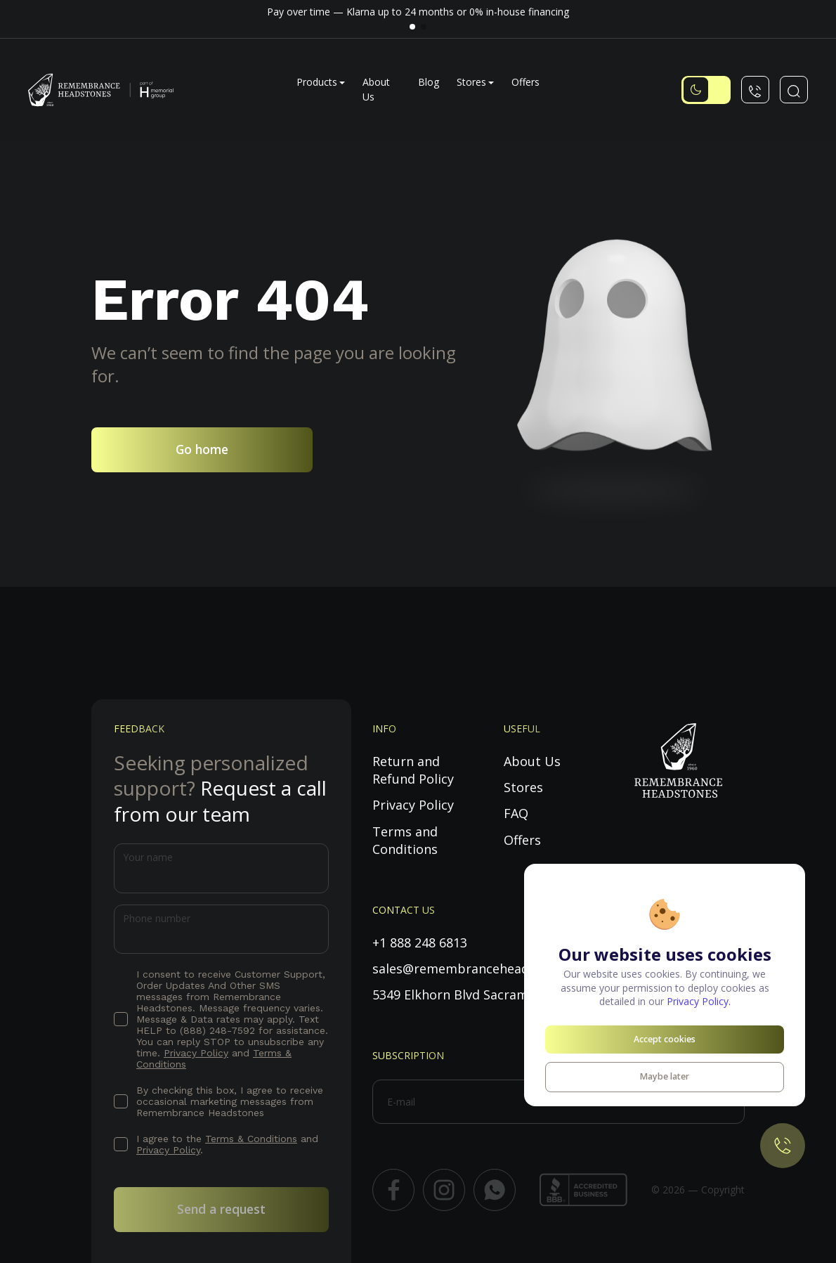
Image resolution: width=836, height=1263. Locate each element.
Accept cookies (664, 1039)
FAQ (516, 813)
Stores (471, 82)
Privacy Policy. (699, 1001)
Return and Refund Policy (413, 770)
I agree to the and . (227, 1144)
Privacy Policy (196, 1052)
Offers (525, 82)
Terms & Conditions (251, 1138)
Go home (202, 449)
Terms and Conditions (405, 840)
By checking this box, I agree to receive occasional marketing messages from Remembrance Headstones (229, 1101)
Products (316, 82)
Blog (428, 82)
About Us (532, 761)
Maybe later (664, 1076)
